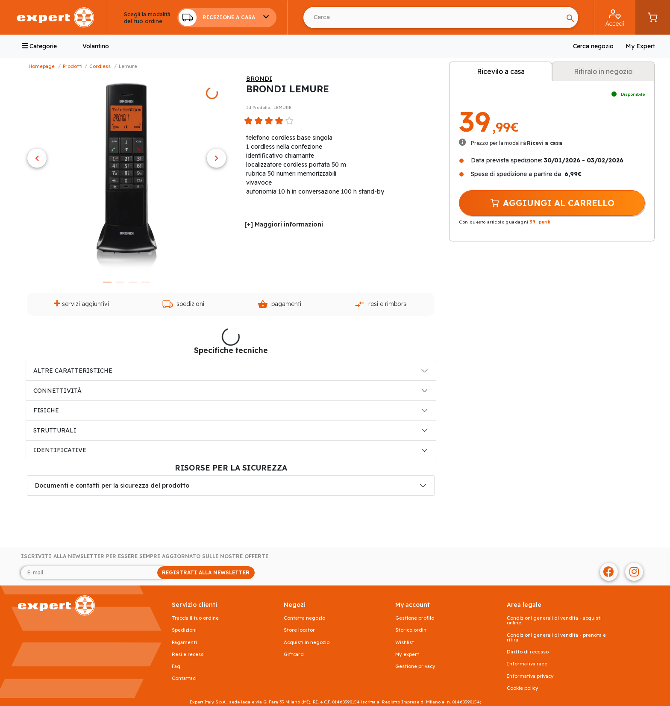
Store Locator (299, 630)
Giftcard (294, 654)
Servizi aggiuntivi (81, 304)
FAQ (176, 666)
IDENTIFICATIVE (59, 450)
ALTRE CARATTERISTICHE (72, 370)
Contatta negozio (304, 618)
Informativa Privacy (530, 676)
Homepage (42, 66)
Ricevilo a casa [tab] (501, 71)
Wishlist (404, 642)
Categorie (39, 46)
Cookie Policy (522, 688)
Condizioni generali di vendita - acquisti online (554, 620)
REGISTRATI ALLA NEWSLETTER (206, 572)
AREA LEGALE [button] (524, 605)
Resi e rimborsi (381, 304)
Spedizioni (183, 304)
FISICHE (46, 410)
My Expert (640, 46)
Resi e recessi (188, 654)
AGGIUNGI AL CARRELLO (551, 203)
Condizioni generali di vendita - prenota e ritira (556, 637)
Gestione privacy (415, 666)
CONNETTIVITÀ (57, 390)
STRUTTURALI (54, 430)
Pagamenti (279, 304)
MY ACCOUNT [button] (412, 605)
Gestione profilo (414, 618)
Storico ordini (411, 630)
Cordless (100, 66)
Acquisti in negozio (306, 642)
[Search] (570, 17)
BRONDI (259, 78)
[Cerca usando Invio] (433, 17)
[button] (226, 17)
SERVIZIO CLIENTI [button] (194, 605)
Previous (37, 158)
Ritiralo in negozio (603, 71)
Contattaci (184, 678)
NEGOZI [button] (295, 605)
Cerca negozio (593, 46)
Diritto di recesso (528, 652)
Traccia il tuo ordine (195, 618)
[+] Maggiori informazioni (283, 224)
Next (216, 158)
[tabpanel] (126, 174)
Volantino (95, 46)
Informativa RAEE (527, 664)
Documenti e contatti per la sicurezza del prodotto (112, 485)
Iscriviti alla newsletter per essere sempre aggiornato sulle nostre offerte (144, 556)
